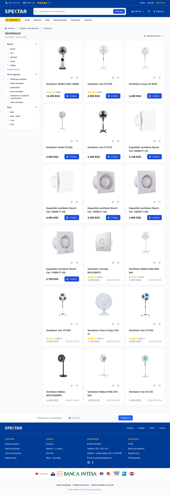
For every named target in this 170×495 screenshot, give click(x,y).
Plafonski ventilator (18, 79)
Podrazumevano (153, 36)
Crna (12, 120)
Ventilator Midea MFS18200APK (55, 393)
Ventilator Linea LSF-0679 (143, 83)
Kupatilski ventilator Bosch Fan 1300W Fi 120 (103, 210)
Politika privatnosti (81, 485)
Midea (13, 65)
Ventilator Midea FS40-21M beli (103, 393)
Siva (12, 124)
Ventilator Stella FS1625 (59, 147)
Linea (12, 61)
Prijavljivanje (134, 457)
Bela (12, 112)
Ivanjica (130, 428)
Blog (47, 20)
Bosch (12, 49)
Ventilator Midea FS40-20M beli (144, 270)
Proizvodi (13, 20)
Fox (11, 53)
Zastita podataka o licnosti (102, 485)
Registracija (133, 453)
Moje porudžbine (136, 448)
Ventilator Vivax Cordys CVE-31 (103, 332)
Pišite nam (29, 3)
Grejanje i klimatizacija (29, 28)
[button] (149, 11)
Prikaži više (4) (13, 69)
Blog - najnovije (53, 457)
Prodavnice (75, 20)
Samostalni (15, 87)
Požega (141, 428)
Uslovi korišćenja (13, 453)
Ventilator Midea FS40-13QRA (62, 83)
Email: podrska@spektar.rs (99, 457)
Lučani (162, 428)
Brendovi (38, 20)
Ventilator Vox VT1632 (141, 330)
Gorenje (13, 57)
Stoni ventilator (16, 91)
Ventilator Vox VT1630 (100, 83)
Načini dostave (12, 444)
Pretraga (119, 11)
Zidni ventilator (16, 102)
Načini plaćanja (60, 20)
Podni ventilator (17, 83)
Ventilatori (47, 28)
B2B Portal (160, 3)
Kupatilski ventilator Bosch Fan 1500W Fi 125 (144, 149)
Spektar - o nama (54, 448)
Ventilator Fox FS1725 (141, 391)
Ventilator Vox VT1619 (100, 147)
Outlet (142, 3)
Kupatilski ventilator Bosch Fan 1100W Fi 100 (61, 270)
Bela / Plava (15, 116)
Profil (130, 444)
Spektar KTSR (78, 489)
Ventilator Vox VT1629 (58, 330)
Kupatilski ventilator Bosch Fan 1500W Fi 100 (61, 210)
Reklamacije (11, 457)
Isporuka (88, 20)
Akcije (27, 20)
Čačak (152, 428)
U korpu (71, 96)
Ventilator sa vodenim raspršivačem (19, 96)
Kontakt (150, 3)
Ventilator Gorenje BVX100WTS (98, 270)
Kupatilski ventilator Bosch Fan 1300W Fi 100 (144, 210)
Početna (10, 28)
